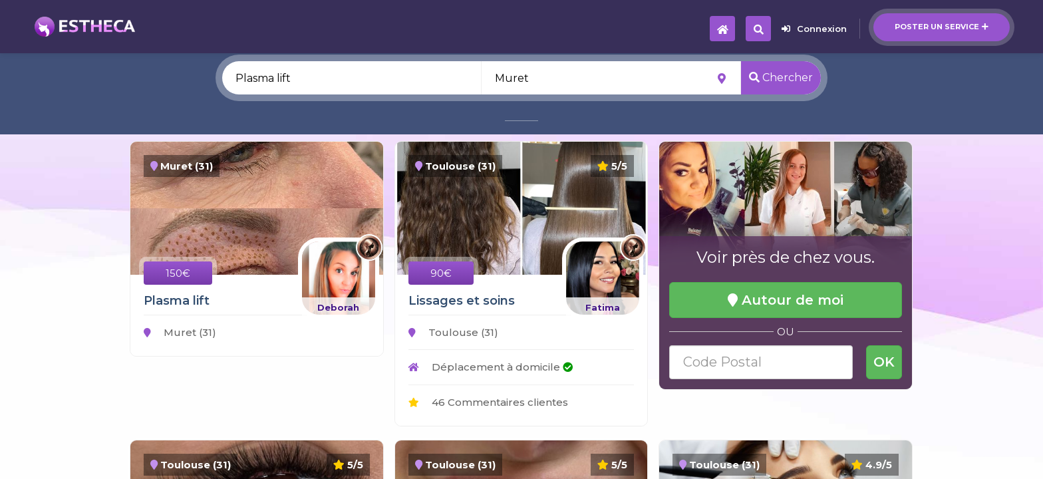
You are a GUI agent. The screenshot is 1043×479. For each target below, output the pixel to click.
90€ (441, 273)
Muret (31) (180, 332)
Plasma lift (177, 300)
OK (884, 362)
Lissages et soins (461, 300)
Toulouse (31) (453, 332)
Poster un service (941, 26)
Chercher (781, 77)
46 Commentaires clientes (488, 402)
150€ (178, 273)
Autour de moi (785, 300)
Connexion (814, 28)
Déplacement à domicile (490, 367)
